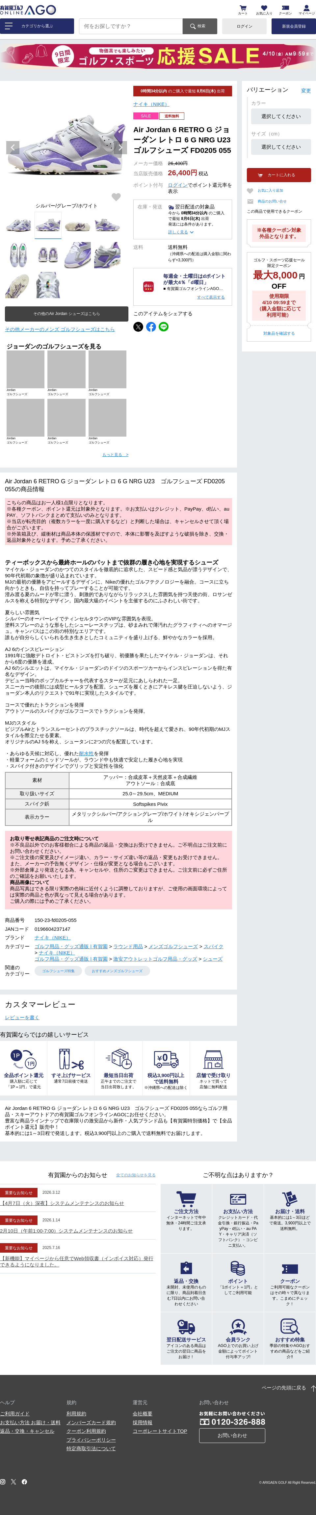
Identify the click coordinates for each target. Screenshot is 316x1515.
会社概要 (142, 1413)
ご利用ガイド (15, 1413)
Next (120, 147)
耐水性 (86, 753)
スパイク (214, 946)
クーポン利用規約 (86, 1431)
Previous (12, 147)
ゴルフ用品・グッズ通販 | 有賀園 (71, 946)
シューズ (213, 959)
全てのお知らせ (136, 1175)
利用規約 (76, 1413)
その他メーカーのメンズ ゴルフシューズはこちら (60, 329)
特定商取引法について (91, 1448)
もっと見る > (115, 454)
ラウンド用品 (128, 946)
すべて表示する (211, 297)
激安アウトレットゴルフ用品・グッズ (155, 959)
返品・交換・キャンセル (27, 1431)
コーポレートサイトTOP (160, 1431)
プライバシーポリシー (91, 1440)
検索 (201, 26)
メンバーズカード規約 (91, 1422)
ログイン (244, 26)
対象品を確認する (279, 333)
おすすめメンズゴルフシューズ (117, 971)
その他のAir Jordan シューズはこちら (66, 313)
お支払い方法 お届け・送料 (30, 1422)
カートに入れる (281, 175)
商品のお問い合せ (272, 201)
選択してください (281, 116)
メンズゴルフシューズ (173, 946)
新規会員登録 (294, 26)
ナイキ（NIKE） (151, 104)
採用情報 (142, 1422)
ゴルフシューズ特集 (58, 971)
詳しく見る (178, 232)
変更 (306, 90)
